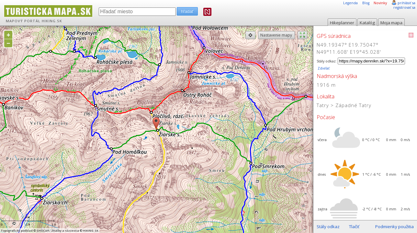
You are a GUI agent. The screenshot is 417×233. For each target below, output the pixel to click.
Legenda (350, 3)
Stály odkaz (328, 226)
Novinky (380, 3)
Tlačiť (354, 226)
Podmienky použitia (394, 226)
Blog (365, 3)
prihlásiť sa (406, 3)
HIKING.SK (52, 21)
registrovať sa (404, 7)
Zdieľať (323, 68)
